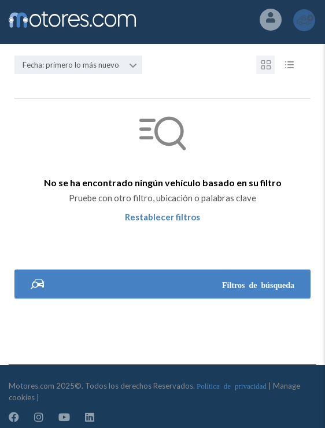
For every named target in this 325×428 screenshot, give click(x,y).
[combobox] (78, 65)
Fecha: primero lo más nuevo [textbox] (71, 64)
